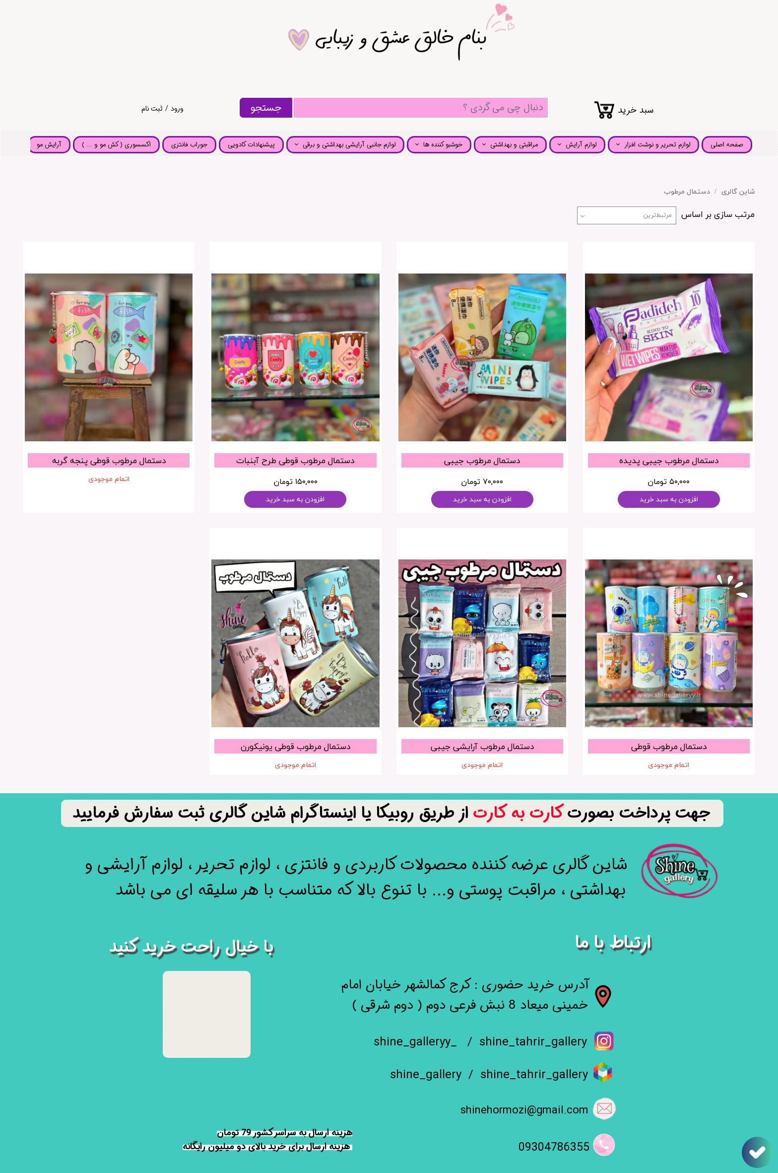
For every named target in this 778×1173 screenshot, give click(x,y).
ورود (177, 108)
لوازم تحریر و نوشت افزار (657, 144)
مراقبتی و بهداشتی (514, 144)
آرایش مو (49, 144)
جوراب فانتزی (189, 144)
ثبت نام (152, 108)
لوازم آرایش (581, 144)
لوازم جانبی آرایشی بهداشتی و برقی (349, 144)
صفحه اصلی (727, 144)
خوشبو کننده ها (442, 144)
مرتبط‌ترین (657, 215)
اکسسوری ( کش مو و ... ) (116, 144)
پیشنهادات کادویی (251, 144)
